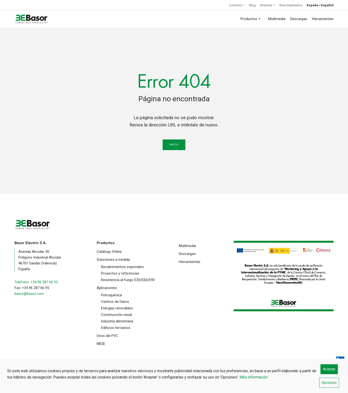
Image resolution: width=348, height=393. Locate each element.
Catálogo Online (109, 251)
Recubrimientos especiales (122, 267)
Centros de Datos (115, 301)
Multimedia (187, 246)
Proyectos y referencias (120, 273)
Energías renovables (117, 308)
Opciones (329, 382)
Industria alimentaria (117, 321)
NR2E (101, 344)
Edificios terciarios (115, 328)
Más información (253, 377)
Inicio (174, 144)
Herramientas (189, 262)
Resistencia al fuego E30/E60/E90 (128, 280)
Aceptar (329, 369)
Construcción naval (116, 315)
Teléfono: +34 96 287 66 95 (36, 282)
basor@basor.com (29, 293)
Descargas (187, 254)
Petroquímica (111, 295)
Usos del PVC (107, 336)
